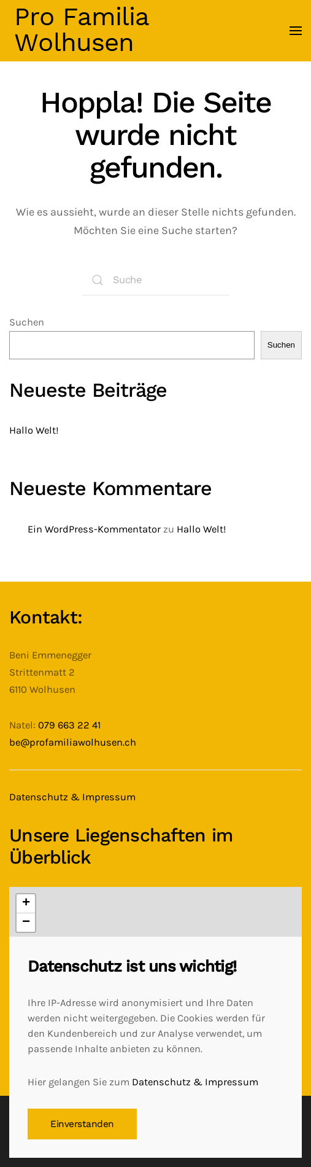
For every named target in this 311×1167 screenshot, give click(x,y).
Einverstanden (82, 1124)
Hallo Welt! (34, 430)
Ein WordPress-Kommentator (94, 529)
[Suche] (155, 280)
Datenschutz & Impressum (72, 797)
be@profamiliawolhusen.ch (72, 742)
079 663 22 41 (69, 725)
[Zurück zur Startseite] (82, 30)
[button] (296, 30)
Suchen (26, 322)
